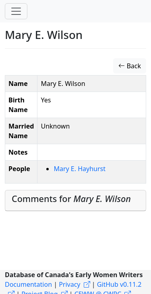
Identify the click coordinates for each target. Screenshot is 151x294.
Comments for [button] (71, 198)
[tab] (75, 200)
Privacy (69, 284)
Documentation (28, 284)
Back (129, 65)
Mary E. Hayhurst (79, 168)
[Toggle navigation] (16, 11)
